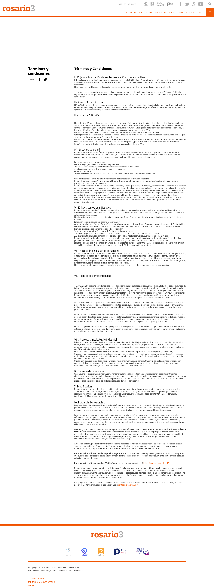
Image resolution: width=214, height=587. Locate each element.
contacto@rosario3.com (128, 485)
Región (158, 12)
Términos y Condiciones (41, 582)
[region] (107, 40)
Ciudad (149, 12)
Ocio (191, 12)
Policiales (169, 12)
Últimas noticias (134, 12)
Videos (200, 12)
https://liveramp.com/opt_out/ (156, 463)
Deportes (182, 12)
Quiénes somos (36, 578)
